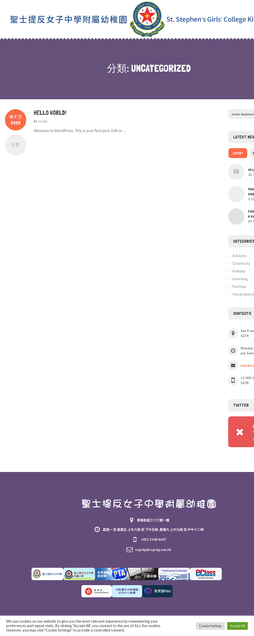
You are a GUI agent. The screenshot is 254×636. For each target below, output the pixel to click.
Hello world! (50, 112)
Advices (239, 255)
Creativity (241, 263)
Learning (240, 278)
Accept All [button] (237, 626)
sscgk (42, 121)
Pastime (239, 286)
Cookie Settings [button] (210, 626)
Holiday (239, 271)
